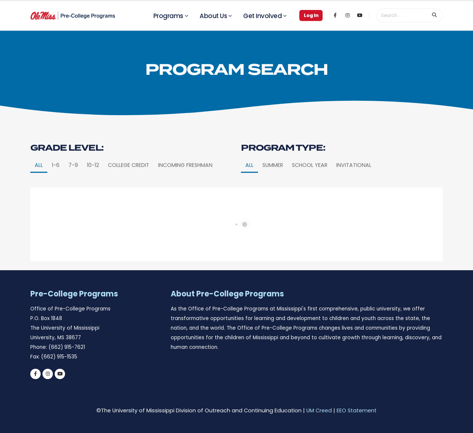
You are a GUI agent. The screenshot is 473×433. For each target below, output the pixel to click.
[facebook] (35, 374)
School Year (309, 180)
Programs (168, 15)
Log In (311, 15)
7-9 (73, 180)
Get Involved (262, 15)
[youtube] (60, 374)
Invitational (353, 180)
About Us (213, 15)
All (39, 180)
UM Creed (319, 410)
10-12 (93, 180)
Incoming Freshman (185, 180)
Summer (272, 180)
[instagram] (47, 374)
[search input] (434, 15)
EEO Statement (357, 410)
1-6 (55, 180)
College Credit (128, 180)
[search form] (401, 15)
